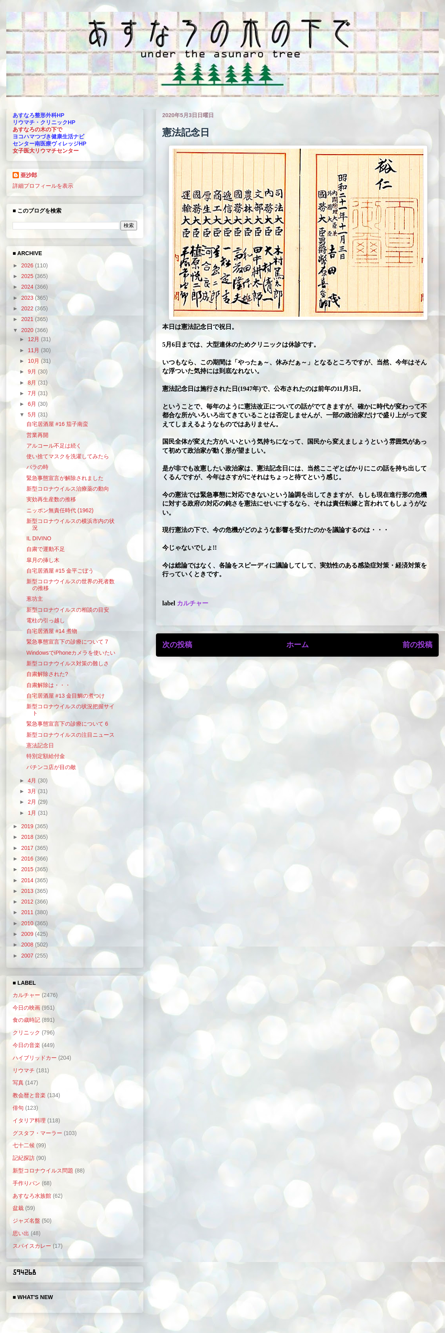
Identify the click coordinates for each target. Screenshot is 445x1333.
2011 (28, 912)
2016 (28, 858)
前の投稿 (417, 644)
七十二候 (24, 1145)
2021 (28, 319)
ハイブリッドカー (35, 1058)
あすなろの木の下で (37, 129)
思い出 (21, 1233)
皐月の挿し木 (42, 560)
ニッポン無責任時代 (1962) (59, 510)
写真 (18, 1082)
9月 (33, 371)
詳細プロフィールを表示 (43, 186)
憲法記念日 (40, 745)
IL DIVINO (38, 538)
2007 (28, 955)
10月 (34, 361)
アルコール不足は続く (54, 445)
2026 (28, 265)
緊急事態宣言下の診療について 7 (67, 641)
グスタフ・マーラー (37, 1133)
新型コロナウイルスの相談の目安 (67, 610)
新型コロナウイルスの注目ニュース (70, 735)
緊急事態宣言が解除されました (65, 478)
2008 (28, 944)
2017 (28, 848)
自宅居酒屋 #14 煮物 (51, 631)
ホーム (297, 644)
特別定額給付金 (45, 756)
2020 (28, 330)
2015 (28, 869)
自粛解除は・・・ (48, 685)
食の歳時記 (26, 1020)
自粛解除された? (47, 674)
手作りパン (26, 1183)
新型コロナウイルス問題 (43, 1170)
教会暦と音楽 (29, 1095)
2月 (33, 802)
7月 (33, 393)
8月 (33, 382)
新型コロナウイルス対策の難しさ (67, 663)
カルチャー (192, 603)
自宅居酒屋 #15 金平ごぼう (60, 571)
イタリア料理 (29, 1120)
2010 (28, 923)
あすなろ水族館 (32, 1196)
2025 (28, 276)
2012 (28, 901)
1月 (33, 813)
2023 (28, 298)
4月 (33, 780)
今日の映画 (26, 1007)
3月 (33, 791)
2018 (28, 837)
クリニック (26, 1032)
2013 (28, 891)
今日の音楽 (26, 1045)
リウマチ (24, 1070)
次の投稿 (177, 644)
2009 (28, 934)
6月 (33, 404)
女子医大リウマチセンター (46, 150)
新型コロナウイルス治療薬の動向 (67, 488)
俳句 (18, 1108)
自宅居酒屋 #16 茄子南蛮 (57, 424)
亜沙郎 (28, 175)
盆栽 (18, 1208)
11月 (34, 350)
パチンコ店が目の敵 (51, 767)
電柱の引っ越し (45, 620)
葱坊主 (34, 599)
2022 (28, 308)
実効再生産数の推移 (51, 499)
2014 (28, 880)
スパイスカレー (32, 1246)
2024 (28, 287)
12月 (34, 339)
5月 (33, 414)
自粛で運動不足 (45, 549)
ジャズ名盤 (26, 1220)
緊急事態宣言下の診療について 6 (67, 724)
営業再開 (37, 435)
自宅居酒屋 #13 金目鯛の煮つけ (65, 696)
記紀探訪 (24, 1158)
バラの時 (37, 467)
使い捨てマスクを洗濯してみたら (67, 456)
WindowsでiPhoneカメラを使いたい (70, 653)
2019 (28, 826)
